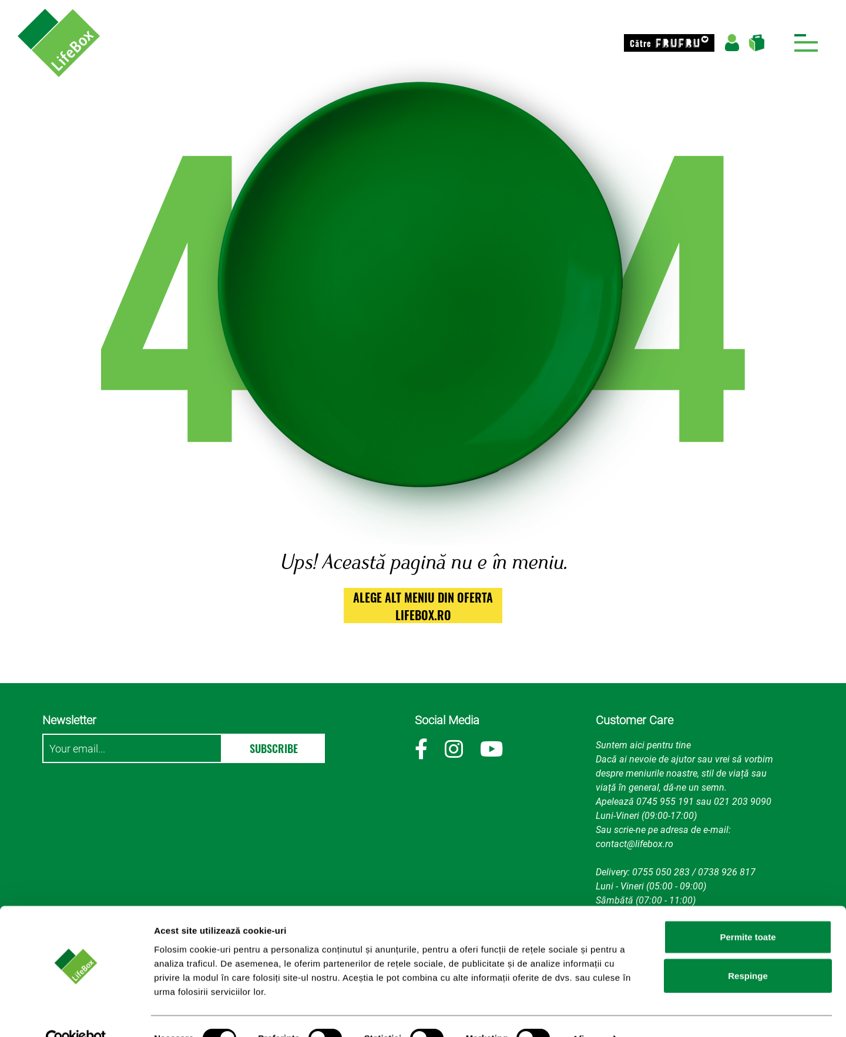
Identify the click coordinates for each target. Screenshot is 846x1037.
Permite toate (748, 912)
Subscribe (274, 748)
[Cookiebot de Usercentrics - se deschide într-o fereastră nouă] (76, 1014)
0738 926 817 (727, 872)
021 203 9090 (742, 801)
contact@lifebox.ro (634, 843)
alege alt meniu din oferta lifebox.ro (423, 605)
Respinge (748, 951)
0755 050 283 (661, 872)
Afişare (587, 1014)
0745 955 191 (665, 801)
